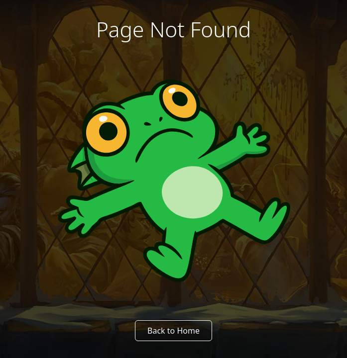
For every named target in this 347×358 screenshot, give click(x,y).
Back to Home (173, 330)
